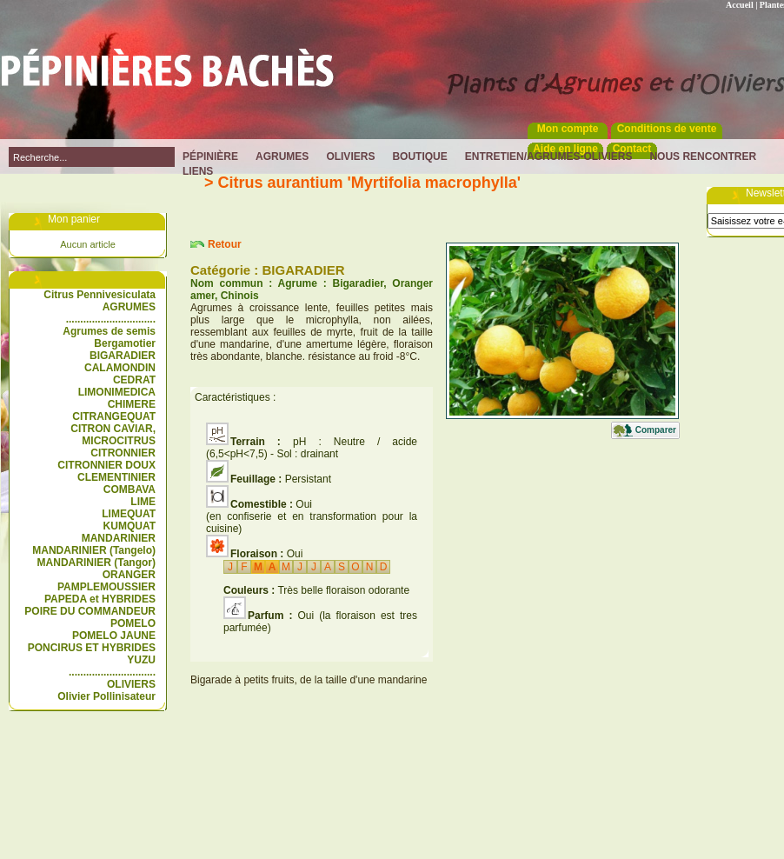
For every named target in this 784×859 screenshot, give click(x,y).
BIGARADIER (123, 356)
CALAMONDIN (120, 368)
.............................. (112, 672)
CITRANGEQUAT (114, 416)
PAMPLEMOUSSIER (106, 587)
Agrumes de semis (109, 331)
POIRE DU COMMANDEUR (90, 611)
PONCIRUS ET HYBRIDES (92, 648)
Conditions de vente (667, 129)
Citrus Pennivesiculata (99, 295)
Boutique (419, 156)
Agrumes (282, 156)
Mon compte (568, 129)
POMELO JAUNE (114, 635)
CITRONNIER (123, 453)
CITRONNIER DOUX (106, 465)
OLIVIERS (131, 684)
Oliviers (350, 156)
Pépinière (210, 156)
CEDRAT (134, 380)
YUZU (141, 660)
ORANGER (129, 575)
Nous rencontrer (702, 156)
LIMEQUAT (129, 514)
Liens (198, 171)
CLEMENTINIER (116, 477)
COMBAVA (129, 489)
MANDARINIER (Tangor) (96, 562)
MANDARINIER (119, 538)
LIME (143, 502)
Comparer (655, 430)
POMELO (133, 623)
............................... (111, 319)
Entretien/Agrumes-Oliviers (549, 156)
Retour (225, 244)
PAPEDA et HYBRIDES (100, 599)
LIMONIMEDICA (117, 392)
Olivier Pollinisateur (106, 696)
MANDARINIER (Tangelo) (94, 550)
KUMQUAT (129, 526)
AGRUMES (129, 307)
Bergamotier (125, 343)
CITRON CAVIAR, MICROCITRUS (113, 435)
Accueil (740, 5)
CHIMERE (132, 404)
